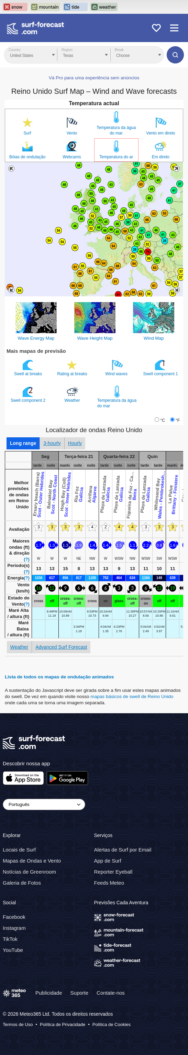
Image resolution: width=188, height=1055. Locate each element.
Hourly (75, 443)
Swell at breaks (28, 367)
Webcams (72, 157)
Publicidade (48, 993)
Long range (23, 443)
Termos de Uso (18, 1024)
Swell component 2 (29, 394)
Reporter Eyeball (113, 872)
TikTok (10, 939)
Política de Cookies (111, 1024)
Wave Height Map (95, 338)
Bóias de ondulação (27, 157)
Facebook (14, 917)
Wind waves (117, 367)
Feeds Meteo (109, 883)
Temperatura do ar (116, 157)
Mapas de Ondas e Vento (32, 861)
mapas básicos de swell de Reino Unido (131, 696)
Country (15, 50)
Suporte (79, 993)
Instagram (14, 928)
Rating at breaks (72, 367)
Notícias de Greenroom (29, 872)
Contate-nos (111, 993)
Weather (73, 394)
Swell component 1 (161, 367)
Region (67, 50)
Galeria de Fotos (22, 883)
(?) (27, 559)
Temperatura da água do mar (116, 130)
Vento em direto (160, 133)
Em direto (160, 157)
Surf (27, 133)
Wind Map (154, 338)
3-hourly (52, 443)
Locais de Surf (19, 850)
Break (119, 50)
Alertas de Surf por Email (123, 850)
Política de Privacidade (62, 1024)
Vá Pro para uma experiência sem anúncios (94, 77)
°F (178, 420)
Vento (72, 133)
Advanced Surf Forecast (61, 647)
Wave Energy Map (36, 338)
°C (162, 420)
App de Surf (107, 861)
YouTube (13, 950)
